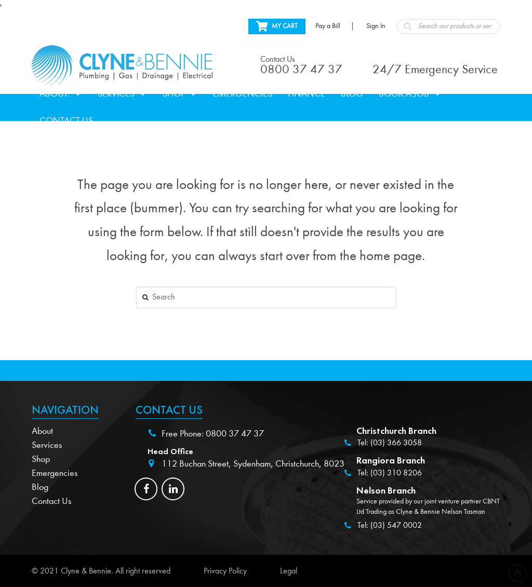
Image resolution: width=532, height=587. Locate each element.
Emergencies (242, 93)
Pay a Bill (327, 26)
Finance (306, 93)
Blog (352, 93)
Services (122, 93)
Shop (180, 93)
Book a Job (410, 93)
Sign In (375, 26)
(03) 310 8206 (396, 472)
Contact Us (66, 120)
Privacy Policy (225, 571)
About (42, 431)
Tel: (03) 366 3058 (389, 442)
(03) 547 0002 (396, 525)
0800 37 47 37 (235, 433)
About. (60, 93)
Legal (288, 571)
